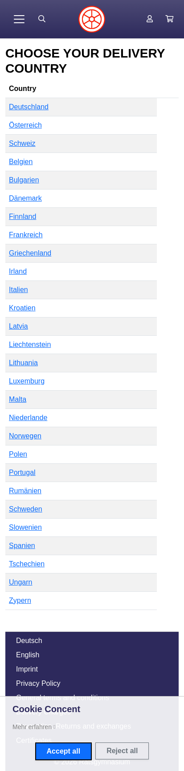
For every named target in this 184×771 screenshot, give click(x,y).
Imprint (27, 669)
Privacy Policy (38, 683)
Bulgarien (24, 180)
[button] (169, 19)
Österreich (25, 125)
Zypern (20, 600)
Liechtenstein (30, 344)
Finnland (22, 216)
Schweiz (22, 143)
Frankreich (26, 235)
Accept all (64, 751)
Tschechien (27, 564)
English (27, 655)
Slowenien (25, 527)
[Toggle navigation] (19, 19)
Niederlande (28, 417)
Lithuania (23, 363)
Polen (18, 454)
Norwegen (25, 436)
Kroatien (22, 308)
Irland (18, 271)
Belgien (21, 161)
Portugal (22, 472)
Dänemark (25, 198)
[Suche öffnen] (42, 19)
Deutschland (29, 107)
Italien (18, 289)
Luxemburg (27, 381)
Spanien (22, 545)
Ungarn (20, 582)
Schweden (25, 509)
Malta (17, 399)
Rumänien (25, 491)
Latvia (18, 326)
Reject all (122, 751)
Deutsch (29, 640)
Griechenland (30, 253)
